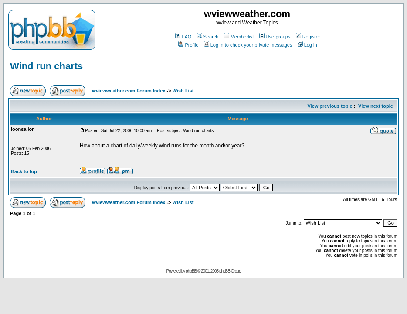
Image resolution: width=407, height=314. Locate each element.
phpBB (191, 271)
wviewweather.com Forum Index (128, 90)
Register (308, 36)
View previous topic (329, 106)
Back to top (24, 171)
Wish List (183, 90)
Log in (307, 45)
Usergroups (275, 36)
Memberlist (239, 36)
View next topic (375, 106)
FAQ (183, 36)
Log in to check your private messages (248, 45)
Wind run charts (46, 66)
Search (208, 36)
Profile (188, 45)
